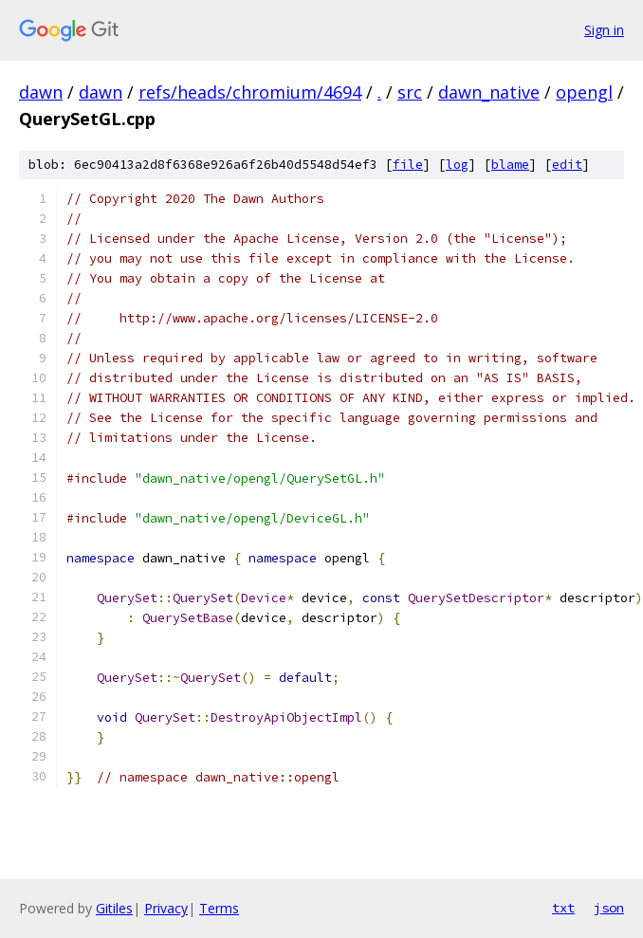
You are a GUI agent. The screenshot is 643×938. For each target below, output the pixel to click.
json (609, 907)
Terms (219, 908)
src (409, 92)
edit (567, 164)
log (457, 164)
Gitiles (114, 908)
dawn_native (489, 92)
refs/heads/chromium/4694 (249, 92)
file (408, 164)
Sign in (604, 30)
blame (510, 164)
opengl (584, 92)
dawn (41, 92)
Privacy (166, 908)
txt (563, 907)
